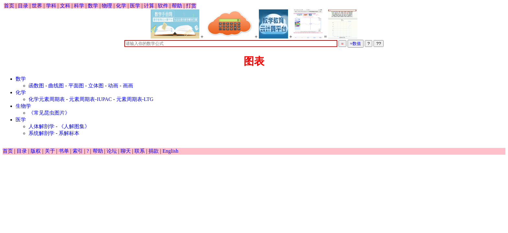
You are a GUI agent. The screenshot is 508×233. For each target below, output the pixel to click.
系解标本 (69, 133)
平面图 (76, 85)
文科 (65, 5)
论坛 (112, 151)
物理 (107, 5)
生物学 (23, 106)
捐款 (153, 151)
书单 (64, 151)
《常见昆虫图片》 (49, 113)
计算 (149, 5)
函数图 (36, 85)
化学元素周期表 (47, 99)
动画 (113, 85)
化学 (121, 5)
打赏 (191, 5)
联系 (139, 151)
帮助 (177, 5)
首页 (9, 5)
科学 (79, 5)
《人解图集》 (74, 126)
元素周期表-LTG (135, 99)
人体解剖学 (41, 126)
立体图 (96, 85)
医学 (135, 5)
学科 (51, 5)
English (171, 151)
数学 (93, 5)
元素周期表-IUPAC (90, 99)
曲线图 (56, 85)
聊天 (126, 151)
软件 (163, 5)
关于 (50, 151)
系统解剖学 (41, 133)
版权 (35, 151)
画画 (128, 85)
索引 (78, 151)
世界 (37, 5)
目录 (23, 5)
